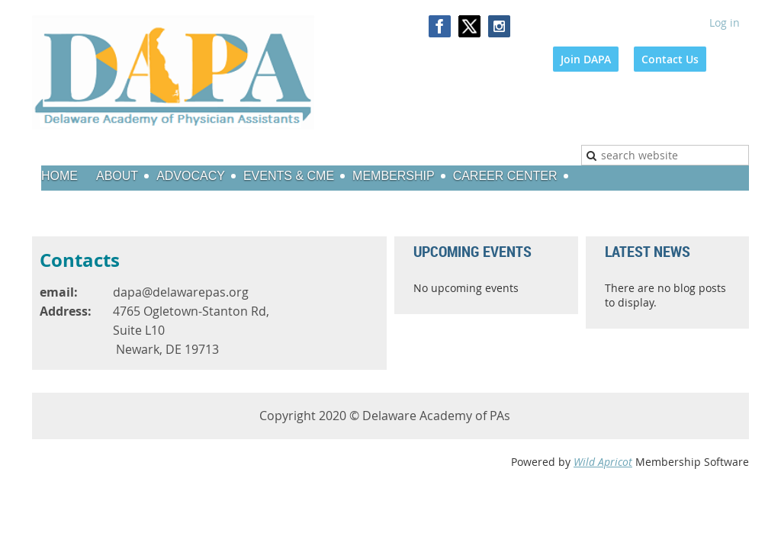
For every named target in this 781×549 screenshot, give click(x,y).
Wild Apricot (603, 461)
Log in (724, 22)
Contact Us (670, 59)
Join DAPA (586, 59)
